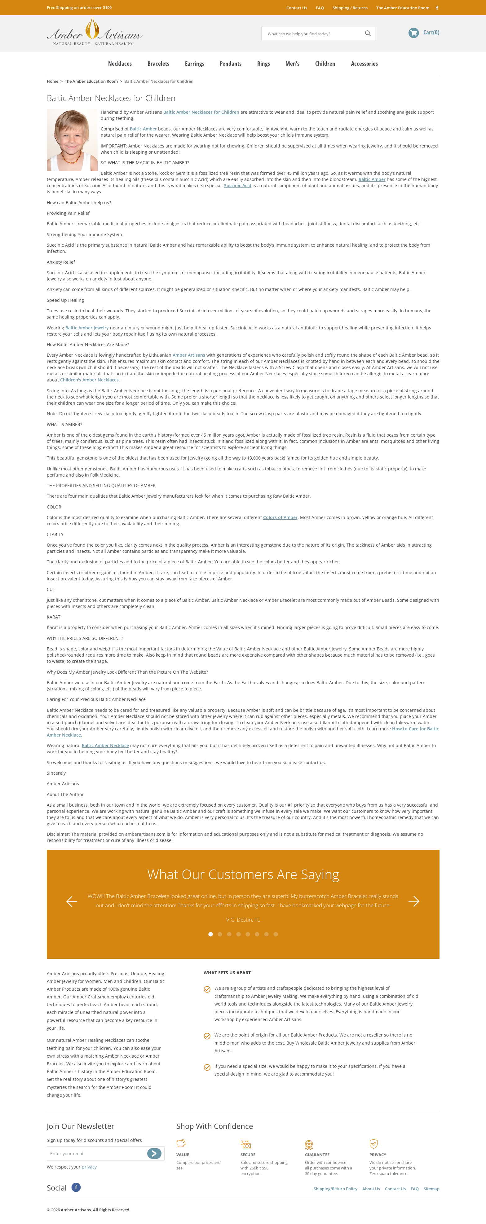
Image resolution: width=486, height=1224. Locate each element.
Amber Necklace (122, 1056)
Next (414, 901)
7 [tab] (266, 934)
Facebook (437, 7)
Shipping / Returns (350, 8)
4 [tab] (238, 934)
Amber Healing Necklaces (99, 1040)
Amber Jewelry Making (274, 996)
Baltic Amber (143, 129)
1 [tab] (210, 934)
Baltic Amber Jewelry (87, 328)
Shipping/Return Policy (335, 1188)
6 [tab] (257, 934)
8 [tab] (275, 934)
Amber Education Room (131, 1071)
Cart (431, 32)
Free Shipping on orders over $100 (79, 7)
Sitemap (432, 1188)
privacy (89, 1167)
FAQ (320, 8)
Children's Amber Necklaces (89, 380)
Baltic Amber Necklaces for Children (201, 112)
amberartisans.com (95, 31)
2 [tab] (220, 934)
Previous (71, 901)
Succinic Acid (237, 185)
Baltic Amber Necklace (105, 745)
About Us (371, 1188)
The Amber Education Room (402, 8)
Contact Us (296, 8)
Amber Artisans (189, 355)
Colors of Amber (280, 517)
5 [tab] (248, 934)
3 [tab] (229, 934)
